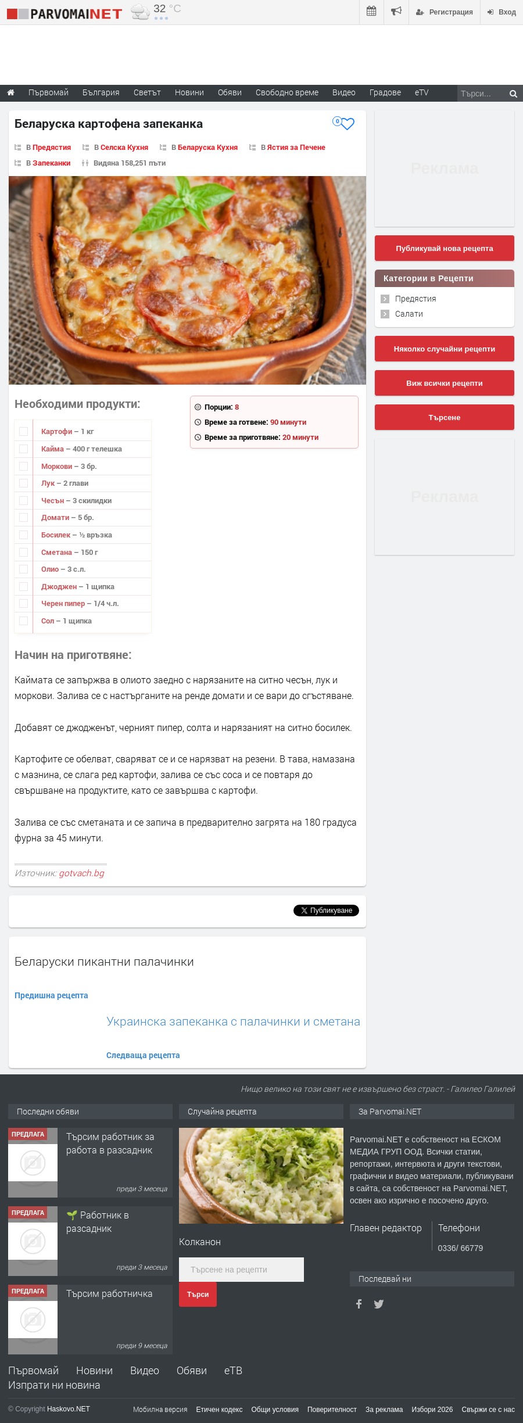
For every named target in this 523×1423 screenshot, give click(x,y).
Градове (385, 92)
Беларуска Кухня (208, 147)
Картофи (57, 431)
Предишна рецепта (51, 995)
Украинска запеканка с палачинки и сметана (233, 1021)
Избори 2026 (432, 1410)
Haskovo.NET (68, 1409)
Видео (144, 1370)
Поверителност (332, 1410)
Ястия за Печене (296, 147)
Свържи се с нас (488, 1410)
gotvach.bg (81, 873)
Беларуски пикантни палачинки (104, 961)
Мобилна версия (160, 1409)
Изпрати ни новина (54, 1385)
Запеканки (51, 162)
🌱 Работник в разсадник (97, 1221)
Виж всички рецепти (444, 383)
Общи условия (275, 1410)
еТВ (233, 1370)
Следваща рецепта (143, 1054)
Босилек (56, 534)
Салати (409, 313)
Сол (48, 620)
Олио (50, 569)
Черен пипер (64, 603)
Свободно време (287, 92)
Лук (48, 483)
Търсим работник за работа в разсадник (110, 1142)
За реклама (384, 1410)
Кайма (53, 448)
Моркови (57, 466)
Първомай (33, 1370)
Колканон (200, 1241)
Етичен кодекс (219, 1410)
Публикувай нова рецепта (444, 248)
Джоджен (59, 586)
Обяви (192, 1370)
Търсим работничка (109, 1293)
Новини (189, 92)
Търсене (445, 417)
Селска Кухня (124, 147)
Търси (198, 1295)
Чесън (53, 500)
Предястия (52, 147)
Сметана (57, 552)
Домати (56, 517)
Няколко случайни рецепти (444, 349)
